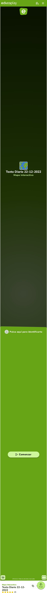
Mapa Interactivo (9, 585)
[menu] (43, 3)
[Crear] (41, 585)
